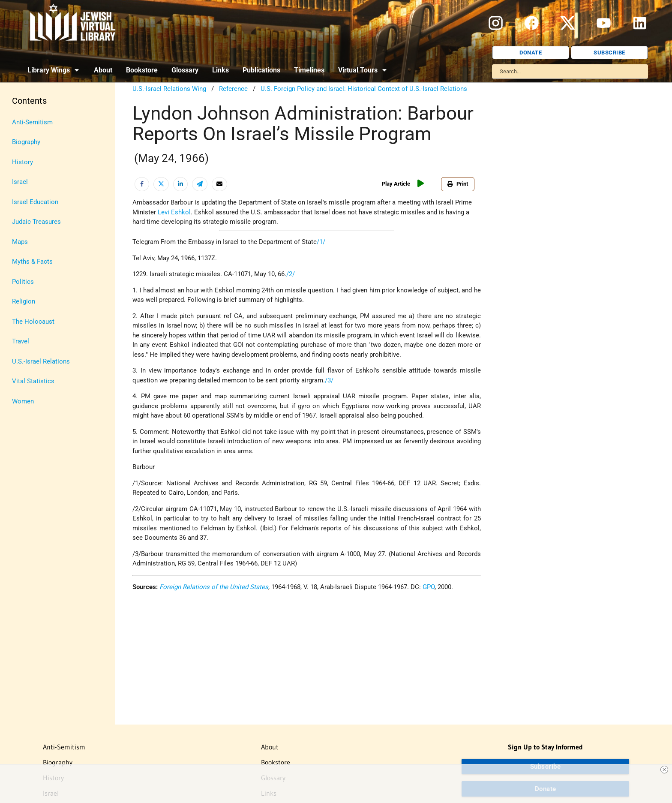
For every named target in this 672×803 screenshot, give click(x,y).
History (22, 162)
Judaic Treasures (36, 222)
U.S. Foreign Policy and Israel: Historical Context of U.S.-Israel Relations (364, 89)
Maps (20, 242)
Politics (23, 282)
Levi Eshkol (174, 212)
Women (23, 401)
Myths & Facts (32, 261)
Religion (23, 301)
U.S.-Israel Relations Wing (169, 89)
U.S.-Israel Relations (41, 361)
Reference (233, 89)
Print (457, 183)
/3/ (329, 380)
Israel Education (35, 202)
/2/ (290, 274)
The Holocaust (33, 321)
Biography (26, 142)
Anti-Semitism (32, 122)
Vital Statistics (33, 381)
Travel (20, 341)
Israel (20, 182)
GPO (429, 587)
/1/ (321, 242)
